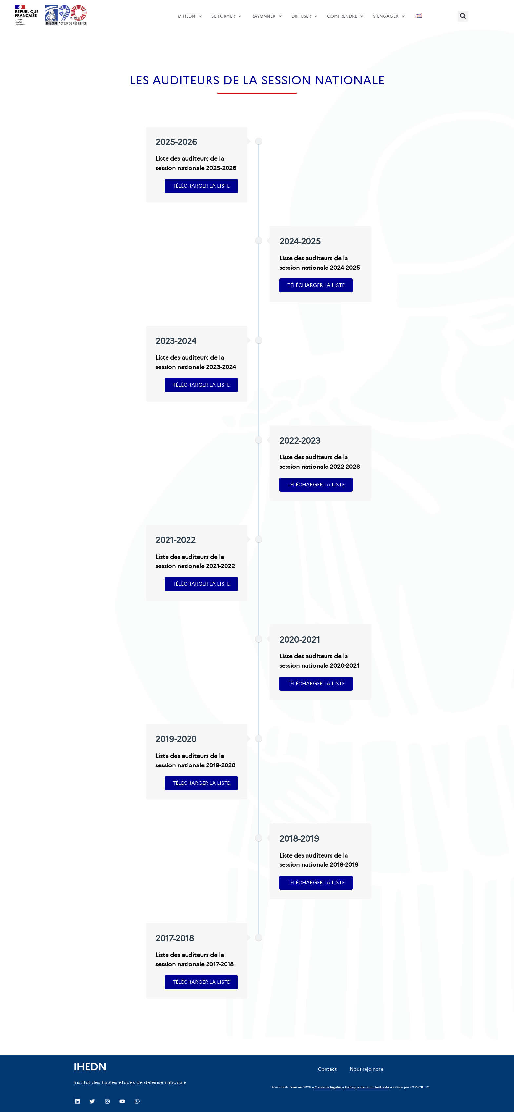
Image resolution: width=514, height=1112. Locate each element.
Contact (327, 1069)
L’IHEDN (190, 12)
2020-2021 (299, 640)
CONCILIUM (420, 1087)
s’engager (389, 12)
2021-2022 (175, 540)
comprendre (345, 12)
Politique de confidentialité (367, 1087)
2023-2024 (175, 341)
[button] (463, 16)
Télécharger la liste (201, 186)
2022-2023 (299, 441)
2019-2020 (175, 739)
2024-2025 (300, 241)
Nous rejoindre (366, 1069)
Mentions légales (328, 1087)
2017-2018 (174, 938)
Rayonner (266, 12)
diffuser (304, 12)
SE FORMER (226, 12)
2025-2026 (176, 142)
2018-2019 (299, 839)
